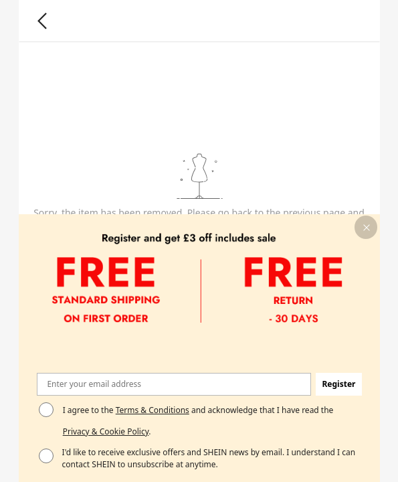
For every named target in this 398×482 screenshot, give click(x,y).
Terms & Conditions (152, 410)
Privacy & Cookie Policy (105, 431)
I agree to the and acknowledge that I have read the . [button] (197, 420)
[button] (366, 227)
